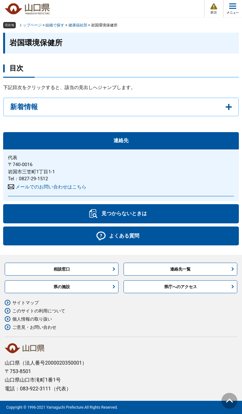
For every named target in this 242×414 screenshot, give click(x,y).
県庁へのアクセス (180, 286)
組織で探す (54, 25)
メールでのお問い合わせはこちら (50, 187)
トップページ (30, 25)
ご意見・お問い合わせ (34, 327)
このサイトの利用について (38, 310)
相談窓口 (62, 269)
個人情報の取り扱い (32, 319)
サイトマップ (25, 302)
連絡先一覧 (180, 269)
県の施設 (62, 286)
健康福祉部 (77, 25)
